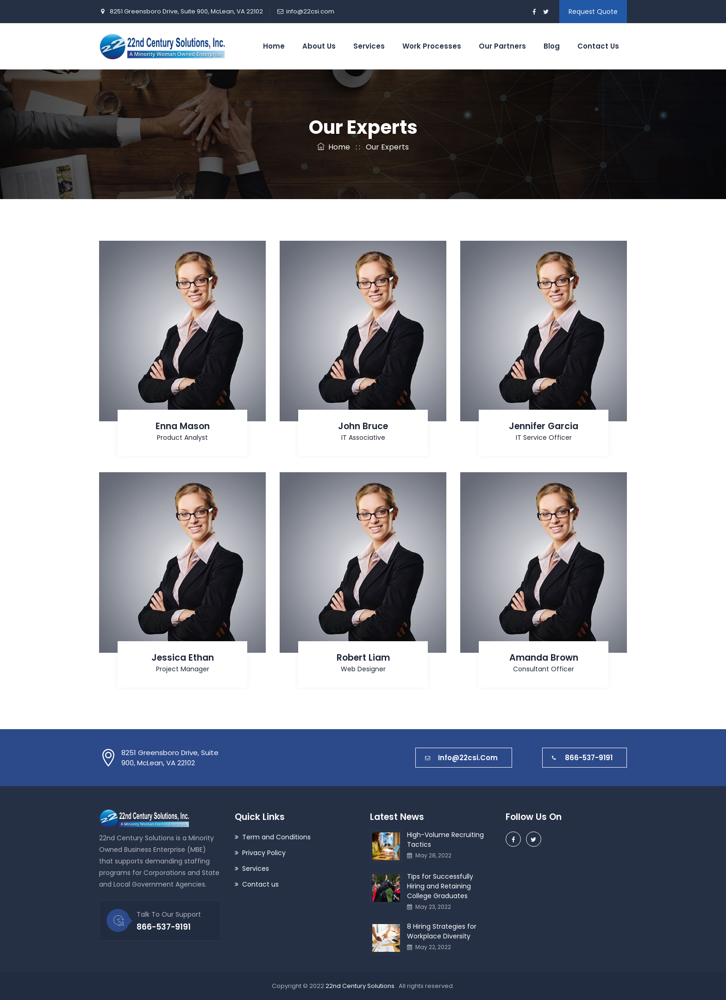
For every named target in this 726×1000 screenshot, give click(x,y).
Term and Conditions (276, 837)
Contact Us (598, 46)
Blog (552, 46)
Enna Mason (183, 426)
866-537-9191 (582, 757)
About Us (319, 46)
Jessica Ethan (182, 657)
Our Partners (502, 46)
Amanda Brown (543, 657)
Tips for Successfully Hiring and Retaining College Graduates (440, 886)
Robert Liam (363, 657)
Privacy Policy (264, 852)
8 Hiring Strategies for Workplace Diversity (441, 931)
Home (274, 46)
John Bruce (363, 426)
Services (369, 46)
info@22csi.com (310, 11)
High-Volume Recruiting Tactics (445, 839)
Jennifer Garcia (543, 426)
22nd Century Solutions (360, 985)
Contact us (260, 884)
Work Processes (431, 46)
